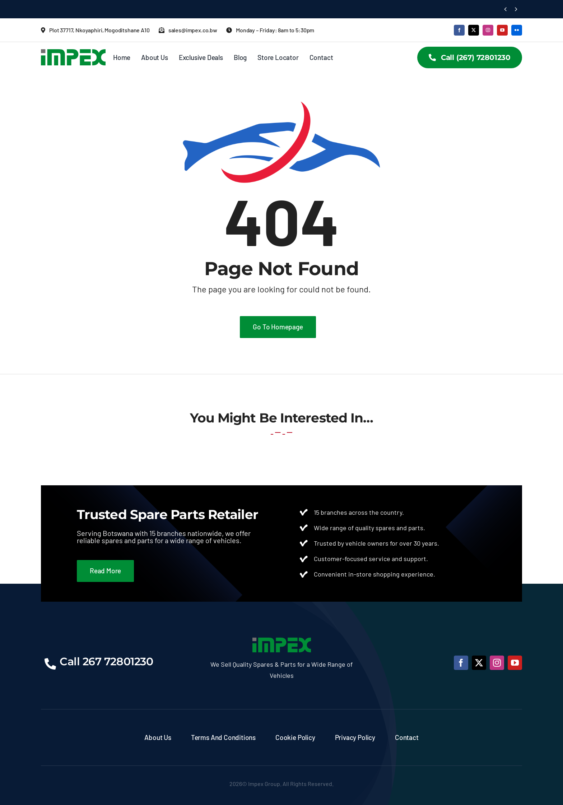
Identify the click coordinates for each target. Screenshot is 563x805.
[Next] (516, 9)
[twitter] (473, 30)
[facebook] (459, 30)
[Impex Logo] (73, 52)
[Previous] (505, 9)
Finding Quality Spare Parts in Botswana (104, 9)
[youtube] (502, 30)
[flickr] (516, 30)
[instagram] (488, 30)
